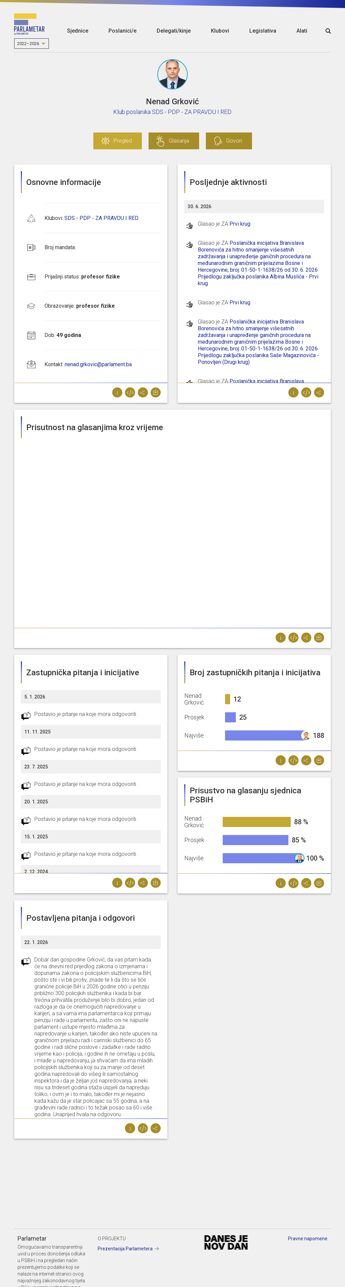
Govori (234, 141)
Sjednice (77, 31)
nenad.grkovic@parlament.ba (98, 364)
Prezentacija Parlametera (125, 1248)
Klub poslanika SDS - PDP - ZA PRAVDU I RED (172, 111)
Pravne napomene (307, 1238)
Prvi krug (239, 224)
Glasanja (179, 141)
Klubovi (220, 31)
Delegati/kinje (174, 31)
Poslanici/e (122, 31)
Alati (301, 31)
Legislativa (262, 31)
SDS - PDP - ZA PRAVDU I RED (101, 218)
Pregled (123, 141)
